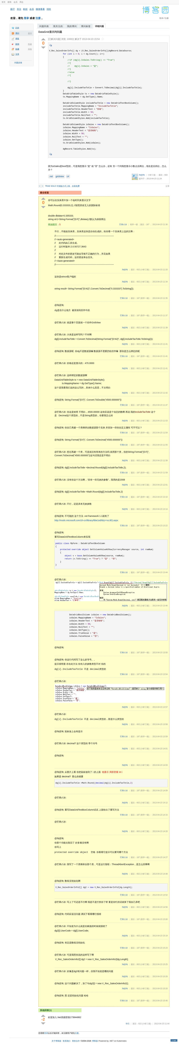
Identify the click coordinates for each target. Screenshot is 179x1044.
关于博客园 (56, 1041)
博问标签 (86, 26)
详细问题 (99, 26)
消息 (49, 9)
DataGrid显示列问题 (50, 32)
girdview (60, 176)
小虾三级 (152, 175)
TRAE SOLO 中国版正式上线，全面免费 (62, 186)
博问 (17, 33)
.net (51, 176)
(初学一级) (144, 298)
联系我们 (66, 1041)
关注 (19, 9)
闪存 (17, 28)
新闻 (9, 2)
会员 (15, 2)
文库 (17, 54)
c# (68, 176)
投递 (30, 44)
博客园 (95, 1041)
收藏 (17, 49)
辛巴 (127, 1024)
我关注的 (58, 26)
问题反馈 (18, 63)
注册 (38, 18)
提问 (30, 33)
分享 (167, 186)
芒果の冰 (123, 224)
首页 (3, 2)
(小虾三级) (144, 269)
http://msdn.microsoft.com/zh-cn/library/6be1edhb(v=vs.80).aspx (86, 520)
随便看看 (40, 9)
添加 (30, 49)
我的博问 (72, 26)
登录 (26, 18)
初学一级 (134, 224)
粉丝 (25, 9)
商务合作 (76, 1041)
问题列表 (44, 26)
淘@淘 (142, 175)
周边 (21, 2)
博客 (17, 39)
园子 (12, 9)
